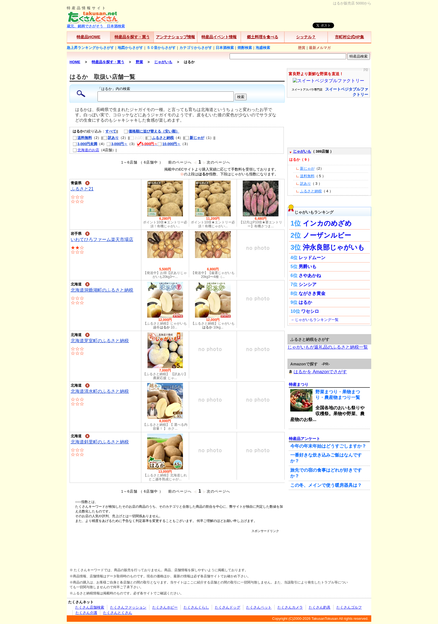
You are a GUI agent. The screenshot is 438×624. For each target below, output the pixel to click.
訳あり (111, 138)
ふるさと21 (82, 188)
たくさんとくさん (117, 613)
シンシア (307, 284)
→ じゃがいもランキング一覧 (315, 320)
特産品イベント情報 (219, 37)
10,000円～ (169, 144)
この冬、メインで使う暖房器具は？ (326, 485)
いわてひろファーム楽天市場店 (102, 239)
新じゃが (194, 138)
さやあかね (310, 275)
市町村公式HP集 (349, 37)
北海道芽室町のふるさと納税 (100, 340)
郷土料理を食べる (262, 37)
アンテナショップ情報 (175, 37)
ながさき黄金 (312, 293)
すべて (110, 131)
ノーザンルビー (327, 235)
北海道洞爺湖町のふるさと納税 (102, 290)
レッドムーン (312, 257)
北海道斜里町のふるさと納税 (100, 441)
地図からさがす (130, 48)
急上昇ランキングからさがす (90, 48)
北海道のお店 (86, 150)
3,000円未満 (85, 144)
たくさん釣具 (319, 607)
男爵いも (307, 266)
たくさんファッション (128, 607)
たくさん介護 (86, 613)
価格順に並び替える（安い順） (148, 131)
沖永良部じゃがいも (334, 247)
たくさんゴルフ (349, 607)
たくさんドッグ (227, 607)
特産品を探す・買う (132, 37)
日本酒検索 (225, 48)
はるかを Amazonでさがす (317, 371)
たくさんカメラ (290, 607)
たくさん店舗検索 (89, 607)
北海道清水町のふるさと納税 (100, 391)
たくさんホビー (165, 607)
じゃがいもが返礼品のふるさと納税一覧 (327, 347)
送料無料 (82, 138)
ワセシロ (310, 311)
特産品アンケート (304, 438)
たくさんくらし (196, 607)
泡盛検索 (263, 48)
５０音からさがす (161, 48)
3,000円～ (116, 144)
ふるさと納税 (160, 138)
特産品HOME (88, 37)
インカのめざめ (327, 223)
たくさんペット (259, 607)
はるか (305, 302)
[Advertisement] (177, 545)
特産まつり (298, 384)
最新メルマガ (320, 48)
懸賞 (301, 48)
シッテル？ (306, 37)
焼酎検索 (244, 48)
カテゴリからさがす (195, 48)
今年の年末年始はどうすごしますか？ (328, 446)
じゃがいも (302, 151)
